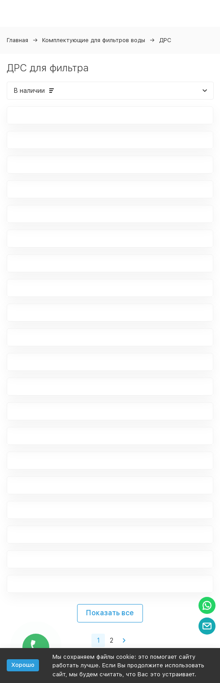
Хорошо (23, 664)
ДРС (165, 40)
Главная (17, 40)
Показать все (110, 613)
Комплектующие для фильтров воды (93, 40)
